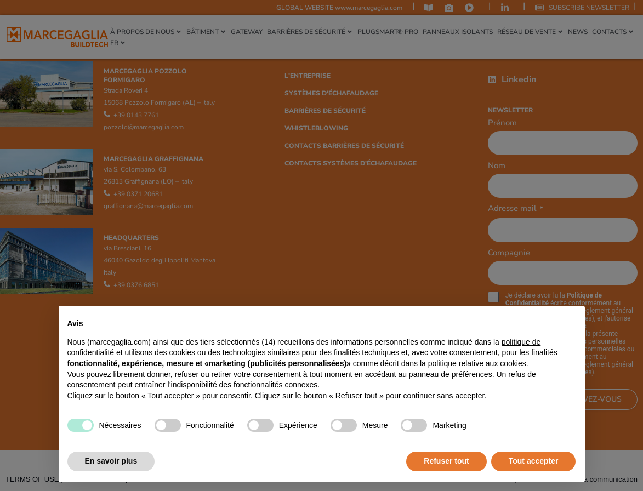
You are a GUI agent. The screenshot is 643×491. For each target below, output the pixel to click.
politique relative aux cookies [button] (477, 363)
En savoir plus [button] (111, 460)
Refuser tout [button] (446, 460)
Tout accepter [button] (534, 460)
